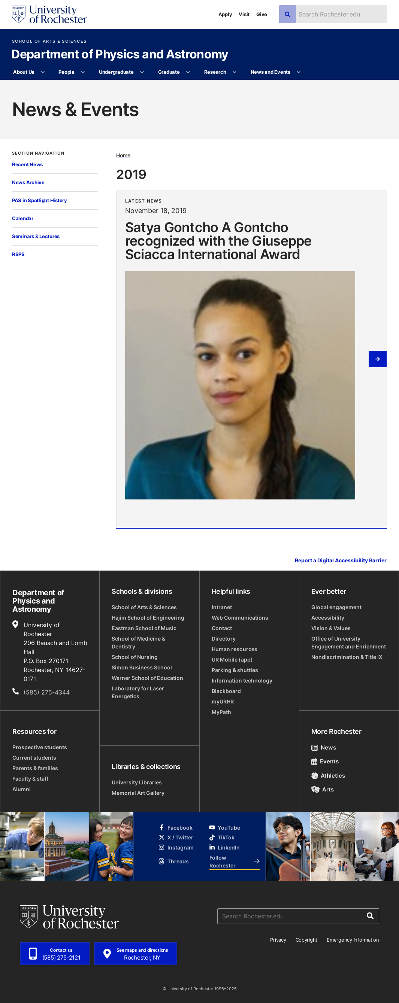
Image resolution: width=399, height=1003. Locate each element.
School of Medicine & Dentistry (138, 642)
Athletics (328, 775)
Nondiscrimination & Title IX (347, 656)
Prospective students (39, 747)
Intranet (222, 607)
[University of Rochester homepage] (49, 14)
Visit (244, 14)
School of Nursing (135, 656)
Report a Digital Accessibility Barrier (341, 560)
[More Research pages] (235, 72)
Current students (34, 757)
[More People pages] (83, 72)
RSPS (18, 254)
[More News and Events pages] (299, 72)
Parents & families (35, 768)
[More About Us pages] (42, 72)
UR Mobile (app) (232, 659)
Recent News (27, 164)
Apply (225, 14)
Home (123, 155)
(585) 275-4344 (47, 692)
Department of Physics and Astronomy (120, 54)
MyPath (221, 711)
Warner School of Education (147, 677)
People (66, 72)
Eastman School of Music (144, 628)
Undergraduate (116, 72)
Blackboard (226, 690)
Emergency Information (353, 939)
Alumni (21, 789)
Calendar (22, 218)
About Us (23, 72)
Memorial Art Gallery (138, 792)
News (323, 747)
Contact (222, 628)
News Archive (28, 182)
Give (261, 14)
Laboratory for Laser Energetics (138, 692)
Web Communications (240, 617)
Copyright (307, 939)
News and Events (270, 72)
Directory (224, 638)
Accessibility (327, 617)
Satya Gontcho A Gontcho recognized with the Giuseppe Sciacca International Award (218, 241)
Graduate (169, 72)
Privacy (278, 939)
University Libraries (137, 782)
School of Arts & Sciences (49, 41)
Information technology (242, 680)
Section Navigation (38, 153)
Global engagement (336, 607)
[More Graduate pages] (188, 72)
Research (215, 72)
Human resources (234, 649)
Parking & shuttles (235, 670)
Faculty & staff (30, 778)
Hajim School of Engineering (148, 617)
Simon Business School (142, 667)
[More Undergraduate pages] (142, 72)
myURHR (223, 701)
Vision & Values (331, 628)
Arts (322, 789)
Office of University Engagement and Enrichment (348, 642)
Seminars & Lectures (36, 236)
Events (325, 761)
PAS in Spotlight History (39, 200)
